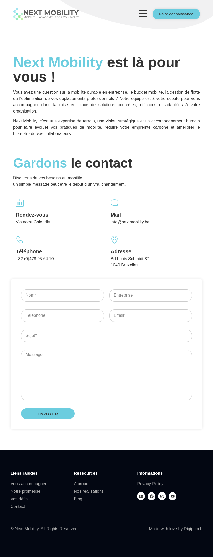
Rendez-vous (32, 215)
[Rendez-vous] (20, 203)
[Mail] (114, 203)
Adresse (121, 251)
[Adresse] (114, 240)
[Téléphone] (20, 240)
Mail (116, 215)
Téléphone (29, 251)
